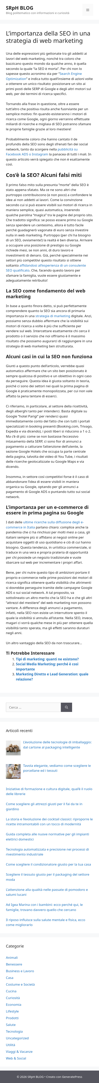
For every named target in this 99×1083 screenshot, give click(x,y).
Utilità (10, 1045)
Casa (9, 977)
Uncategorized (17, 1038)
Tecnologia (14, 1031)
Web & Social (16, 1058)
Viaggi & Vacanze (19, 1051)
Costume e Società (20, 984)
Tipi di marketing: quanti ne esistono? (47, 659)
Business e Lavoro (20, 971)
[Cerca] (66, 707)
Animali (12, 957)
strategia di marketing (52, 316)
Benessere (14, 964)
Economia (13, 1004)
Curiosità (13, 998)
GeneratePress (72, 1077)
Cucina (11, 991)
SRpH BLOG (19, 7)
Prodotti (12, 1018)
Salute (11, 1024)
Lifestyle (12, 1011)
